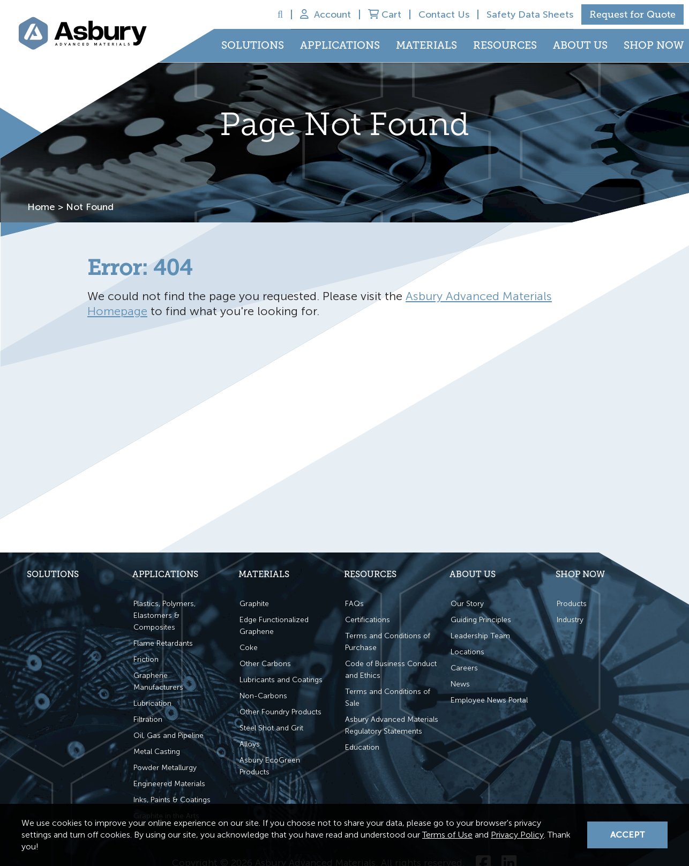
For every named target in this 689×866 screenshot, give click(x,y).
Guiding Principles (481, 619)
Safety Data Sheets (529, 14)
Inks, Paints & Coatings (172, 799)
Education (362, 746)
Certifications (367, 619)
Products (572, 603)
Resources (505, 46)
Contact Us (443, 14)
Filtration (147, 718)
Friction (146, 658)
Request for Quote (632, 14)
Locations (467, 651)
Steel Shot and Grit (271, 727)
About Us (580, 46)
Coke (248, 647)
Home (41, 207)
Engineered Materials (169, 783)
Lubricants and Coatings (281, 679)
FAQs (354, 603)
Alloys (249, 743)
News (460, 683)
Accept (627, 835)
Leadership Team (480, 635)
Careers (464, 667)
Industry (570, 619)
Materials (426, 46)
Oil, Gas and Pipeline (168, 735)
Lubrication (152, 702)
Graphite (254, 603)
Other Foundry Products (280, 711)
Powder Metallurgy (165, 767)
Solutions (252, 46)
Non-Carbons (263, 695)
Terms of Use (447, 835)
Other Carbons (265, 663)
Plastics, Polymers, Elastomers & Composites (164, 615)
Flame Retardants (163, 642)
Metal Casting (156, 751)
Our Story (467, 603)
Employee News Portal (489, 699)
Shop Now (654, 46)
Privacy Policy (517, 835)
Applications (340, 46)
